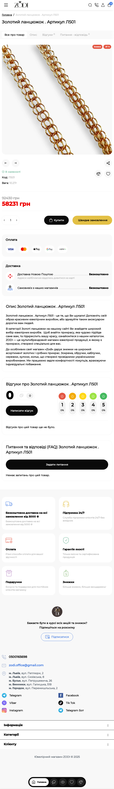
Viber (9, 703)
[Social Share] (108, 163)
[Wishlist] (108, 174)
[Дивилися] (54, 782)
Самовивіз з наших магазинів (37, 288)
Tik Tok (66, 703)
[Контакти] (96, 5)
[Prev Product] (6, 163)
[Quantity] (10, 220)
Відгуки (48, 34)
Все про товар (14, 34)
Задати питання (57, 464)
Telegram (12, 695)
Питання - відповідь (75, 34)
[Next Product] (16, 163)
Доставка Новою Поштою (35, 274)
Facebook (68, 695)
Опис (33, 34)
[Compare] (98, 174)
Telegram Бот (71, 710)
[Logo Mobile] (21, 5)
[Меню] (6, 5)
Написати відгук (22, 410)
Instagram (12, 710)
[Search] (90, 5)
